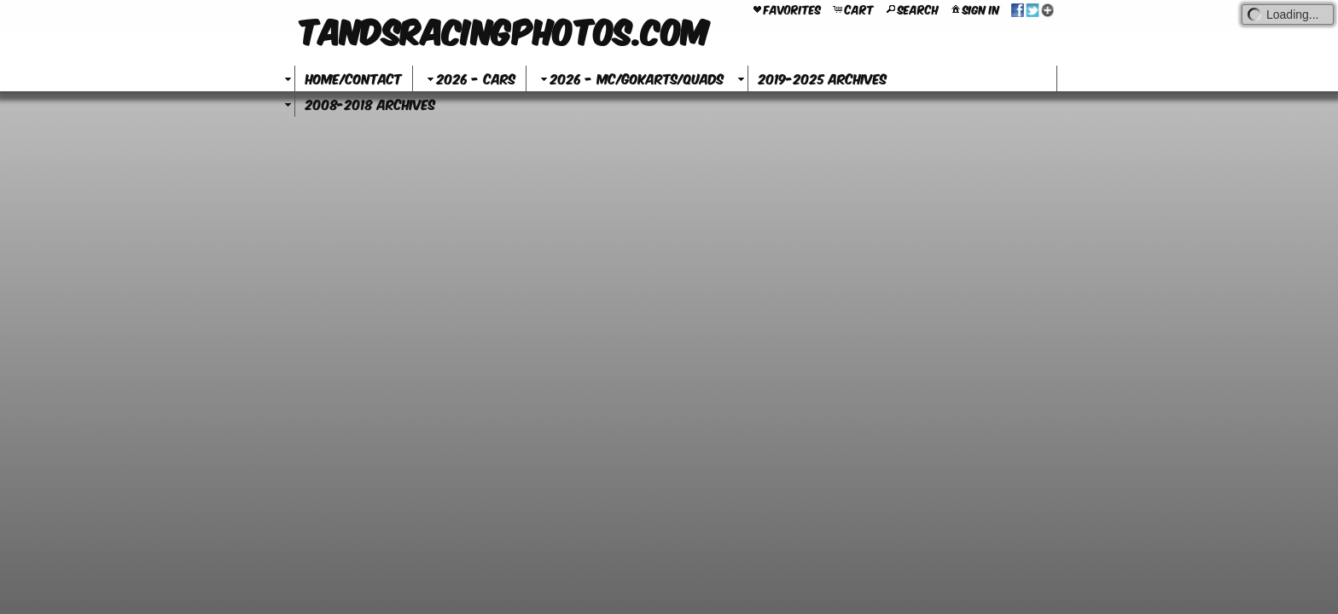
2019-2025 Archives (823, 78)
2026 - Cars (469, 78)
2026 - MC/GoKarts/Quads (630, 78)
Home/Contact (353, 78)
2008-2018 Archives (370, 103)
